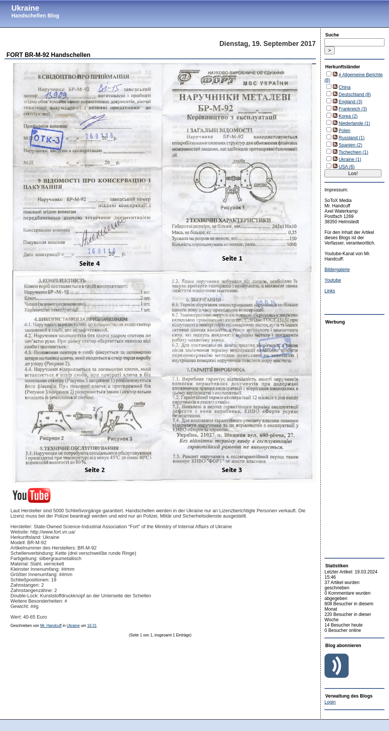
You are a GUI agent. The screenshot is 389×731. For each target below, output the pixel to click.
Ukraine (25, 8)
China (344, 87)
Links (329, 291)
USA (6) (346, 166)
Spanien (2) (350, 145)
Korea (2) (348, 116)
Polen (344, 130)
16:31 (92, 626)
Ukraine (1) (350, 159)
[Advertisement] (347, 439)
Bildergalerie (337, 269)
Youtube (332, 280)
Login (329, 702)
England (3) (350, 101)
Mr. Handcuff (51, 626)
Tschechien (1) (353, 152)
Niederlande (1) (354, 123)
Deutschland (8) (355, 94)
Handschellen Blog (35, 16)
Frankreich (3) (353, 109)
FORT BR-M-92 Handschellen (48, 55)
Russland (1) (351, 138)
